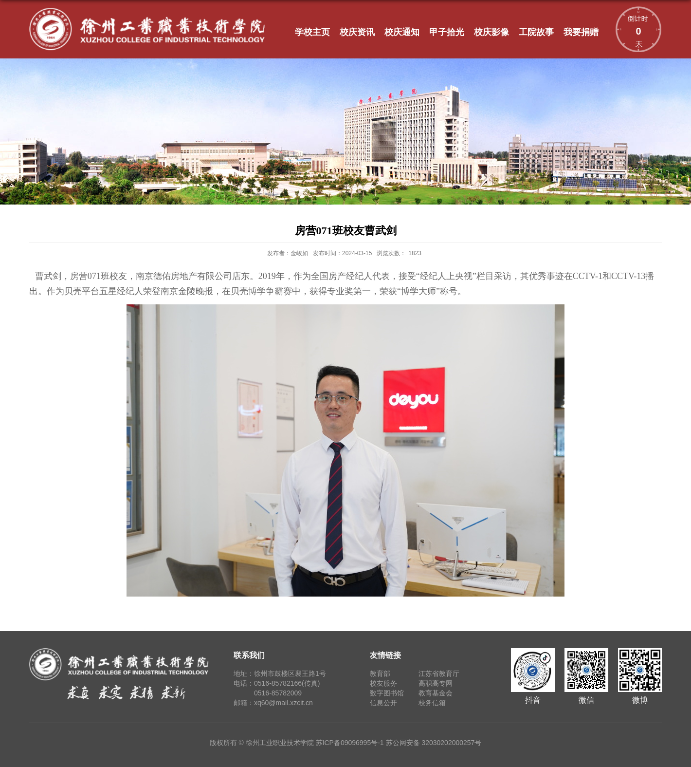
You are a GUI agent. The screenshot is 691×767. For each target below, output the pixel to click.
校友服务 (383, 683)
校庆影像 (491, 32)
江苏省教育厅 (438, 673)
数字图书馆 (387, 693)
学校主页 (312, 32)
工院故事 (536, 32)
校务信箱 (432, 703)
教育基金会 (435, 693)
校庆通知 (401, 32)
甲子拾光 (446, 32)
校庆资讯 (357, 32)
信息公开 (383, 703)
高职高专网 (435, 683)
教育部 (380, 673)
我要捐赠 (581, 32)
